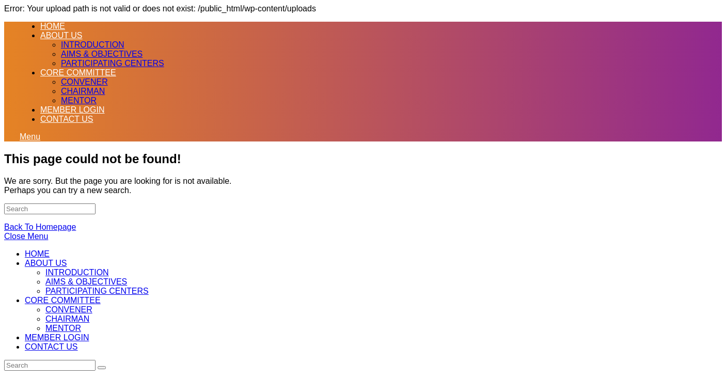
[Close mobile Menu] (26, 236)
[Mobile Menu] (30, 136)
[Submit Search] (102, 367)
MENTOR (63, 328)
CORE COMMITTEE (63, 300)
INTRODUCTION (77, 272)
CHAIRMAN (67, 318)
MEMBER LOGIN (57, 337)
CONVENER (68, 309)
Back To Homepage (40, 227)
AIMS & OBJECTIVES (86, 281)
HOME (37, 253)
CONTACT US (51, 346)
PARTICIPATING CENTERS (97, 291)
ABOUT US (46, 263)
